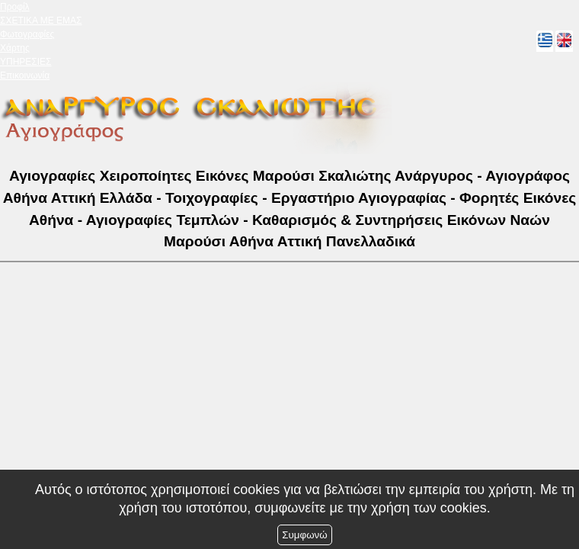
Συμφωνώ (304, 535)
